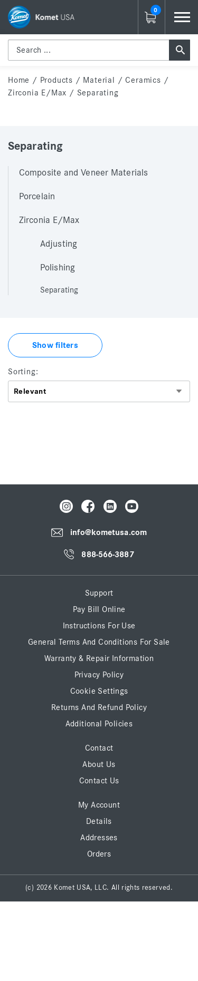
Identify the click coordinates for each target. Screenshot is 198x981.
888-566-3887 (107, 554)
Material (99, 80)
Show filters (55, 345)
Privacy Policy (99, 675)
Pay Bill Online (99, 609)
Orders (99, 854)
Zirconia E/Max (37, 93)
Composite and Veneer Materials (83, 173)
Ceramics (143, 80)
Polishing (57, 268)
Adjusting (58, 244)
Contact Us (99, 780)
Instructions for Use (99, 625)
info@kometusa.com (108, 533)
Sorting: (23, 371)
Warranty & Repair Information (99, 658)
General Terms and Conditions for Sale (99, 642)
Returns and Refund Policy (99, 707)
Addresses (99, 837)
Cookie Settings (99, 691)
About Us (98, 764)
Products (56, 80)
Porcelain (37, 196)
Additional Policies (99, 724)
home (19, 80)
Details (99, 821)
